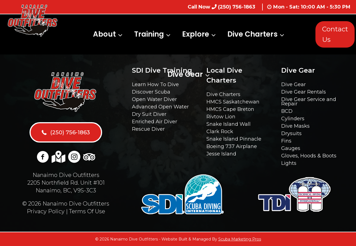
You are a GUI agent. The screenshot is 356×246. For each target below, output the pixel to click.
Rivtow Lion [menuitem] (220, 117)
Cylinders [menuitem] (292, 119)
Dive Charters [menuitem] (223, 94)
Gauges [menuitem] (290, 148)
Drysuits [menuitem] (291, 133)
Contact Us (335, 34)
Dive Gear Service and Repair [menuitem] (308, 101)
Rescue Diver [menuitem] (148, 129)
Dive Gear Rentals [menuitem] (303, 92)
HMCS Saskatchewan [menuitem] (232, 102)
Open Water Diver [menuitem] (154, 99)
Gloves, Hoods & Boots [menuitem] (308, 156)
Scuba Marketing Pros (239, 239)
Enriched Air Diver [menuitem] (154, 122)
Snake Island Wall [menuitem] (228, 124)
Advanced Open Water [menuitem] (160, 107)
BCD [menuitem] (287, 111)
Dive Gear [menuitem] (293, 84)
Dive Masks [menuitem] (295, 126)
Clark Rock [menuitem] (219, 132)
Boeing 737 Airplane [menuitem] (231, 146)
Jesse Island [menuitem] (221, 154)
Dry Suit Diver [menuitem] (149, 114)
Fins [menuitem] (286, 141)
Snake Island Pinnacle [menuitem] (233, 139)
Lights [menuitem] (288, 163)
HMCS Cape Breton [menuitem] (230, 109)
